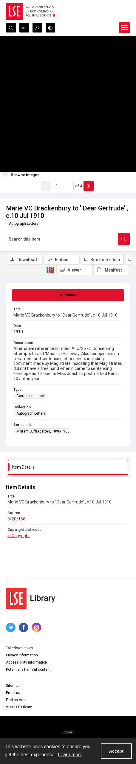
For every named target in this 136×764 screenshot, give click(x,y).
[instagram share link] (36, 627)
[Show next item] (89, 186)
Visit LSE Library (19, 707)
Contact (67, 732)
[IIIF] (50, 270)
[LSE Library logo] (30, 598)
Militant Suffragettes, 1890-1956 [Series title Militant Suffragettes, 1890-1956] (42, 431)
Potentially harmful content (28, 669)
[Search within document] (124, 239)
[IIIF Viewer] (74, 270)
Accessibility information (26, 662)
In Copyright (18, 535)
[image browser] (22, 175)
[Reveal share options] (24, 27)
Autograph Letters (23, 223)
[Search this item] (62, 239)
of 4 (78, 186)
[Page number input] (63, 186)
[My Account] (37, 27)
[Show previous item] (46, 186)
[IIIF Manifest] (111, 270)
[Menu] (124, 27)
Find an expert (17, 700)
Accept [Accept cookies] (116, 751)
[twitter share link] (11, 627)
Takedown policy (19, 648)
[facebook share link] (23, 627)
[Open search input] (11, 27)
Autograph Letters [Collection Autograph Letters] (31, 413)
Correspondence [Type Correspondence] (30, 396)
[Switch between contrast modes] (50, 27)
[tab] (68, 295)
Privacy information (22, 655)
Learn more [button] (70, 754)
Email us (13, 693)
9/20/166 (16, 519)
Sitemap (12, 686)
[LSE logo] (30, 11)
